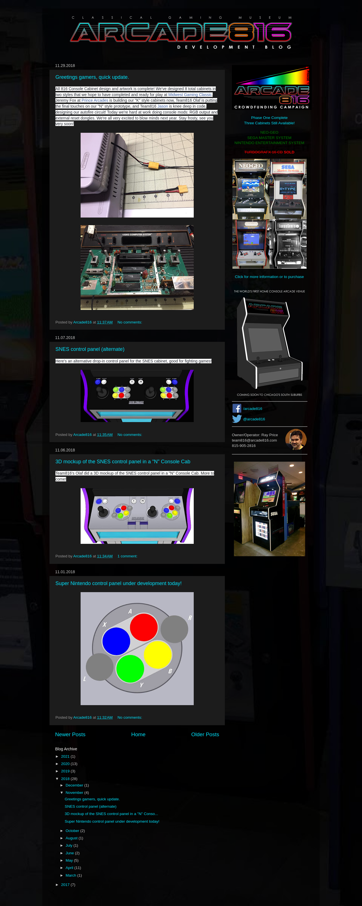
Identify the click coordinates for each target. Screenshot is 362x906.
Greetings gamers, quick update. (92, 77)
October (73, 831)
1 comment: (128, 556)
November (75, 792)
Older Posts (205, 734)
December (75, 785)
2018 (66, 779)
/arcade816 (252, 409)
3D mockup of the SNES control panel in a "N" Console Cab (122, 461)
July (70, 845)
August (72, 838)
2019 (66, 771)
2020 (66, 764)
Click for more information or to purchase (269, 277)
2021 (66, 756)
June (70, 853)
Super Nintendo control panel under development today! (118, 583)
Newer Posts (70, 734)
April (70, 868)
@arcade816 (254, 419)
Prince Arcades (95, 100)
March (71, 875)
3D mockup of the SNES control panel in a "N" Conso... (111, 814)
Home (138, 734)
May (70, 860)
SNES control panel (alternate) (89, 349)
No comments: (130, 322)
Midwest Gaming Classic (190, 94)
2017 (66, 885)
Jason (163, 106)
